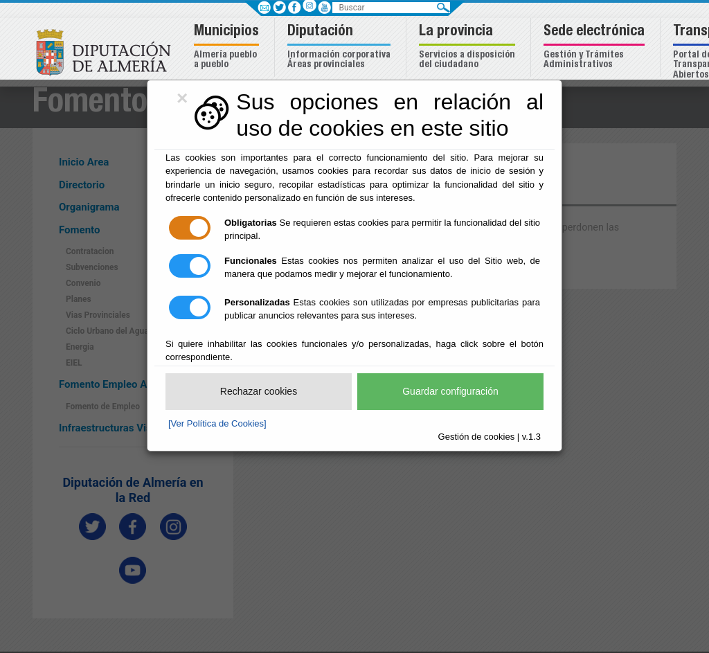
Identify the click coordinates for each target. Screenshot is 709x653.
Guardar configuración (450, 391)
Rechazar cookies (258, 391)
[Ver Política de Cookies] (217, 423)
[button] (228, 47)
